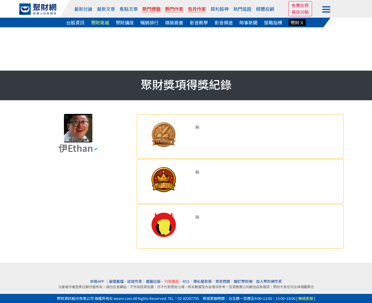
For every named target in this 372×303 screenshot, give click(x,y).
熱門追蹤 (242, 8)
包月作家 (197, 8)
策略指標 (273, 22)
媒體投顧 (265, 8)
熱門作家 (174, 8)
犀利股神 (220, 8)
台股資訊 (75, 22)
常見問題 (222, 281)
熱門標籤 (151, 8)
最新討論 (83, 8)
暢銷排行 (149, 22)
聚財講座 (125, 22)
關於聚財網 (243, 281)
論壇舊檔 (116, 281)
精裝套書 (174, 22)
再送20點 (300, 12)
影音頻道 (224, 22)
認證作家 (134, 281)
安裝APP (97, 281)
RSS (186, 281)
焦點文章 (129, 8)
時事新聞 (248, 22)
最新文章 (106, 8)
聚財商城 (100, 22)
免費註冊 (300, 5)
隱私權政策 (202, 281)
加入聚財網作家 (269, 281)
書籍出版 (153, 281)
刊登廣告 (171, 281)
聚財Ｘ (297, 22)
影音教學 (199, 22)
